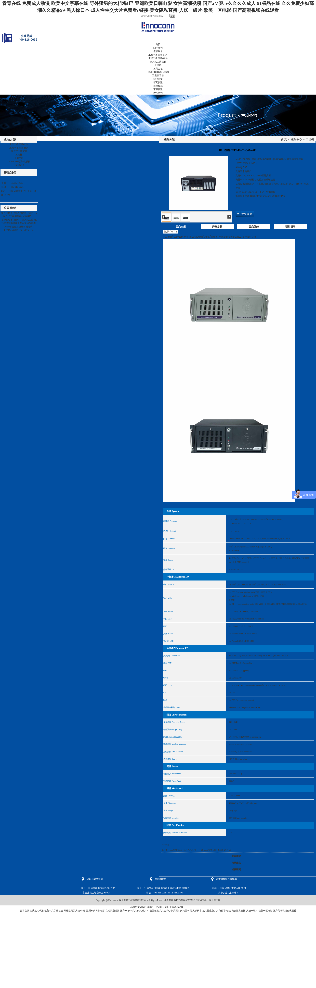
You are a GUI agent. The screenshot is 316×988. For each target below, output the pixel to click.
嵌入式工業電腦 (158, 62)
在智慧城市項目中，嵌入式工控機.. (19, 220)
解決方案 (158, 79)
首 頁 (284, 139)
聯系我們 (158, 93)
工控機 (158, 65)
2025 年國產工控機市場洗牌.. (19, 226)
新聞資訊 (158, 82)
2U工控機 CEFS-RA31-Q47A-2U (217, 850)
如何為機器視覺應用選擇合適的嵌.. (19, 213)
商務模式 (158, 86)
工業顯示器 (158, 75)
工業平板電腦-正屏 (158, 55)
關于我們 (158, 48)
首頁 (158, 44)
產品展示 (158, 51)
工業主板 (158, 68)
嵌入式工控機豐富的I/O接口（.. (19, 216)
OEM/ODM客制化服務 (158, 72)
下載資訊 (158, 89)
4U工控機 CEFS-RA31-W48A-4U (183, 850)
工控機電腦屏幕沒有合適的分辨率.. (19, 223)
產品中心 (296, 139)
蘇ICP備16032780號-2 (184, 900)
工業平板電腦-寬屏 (158, 58)
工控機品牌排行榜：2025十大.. (19, 230)
